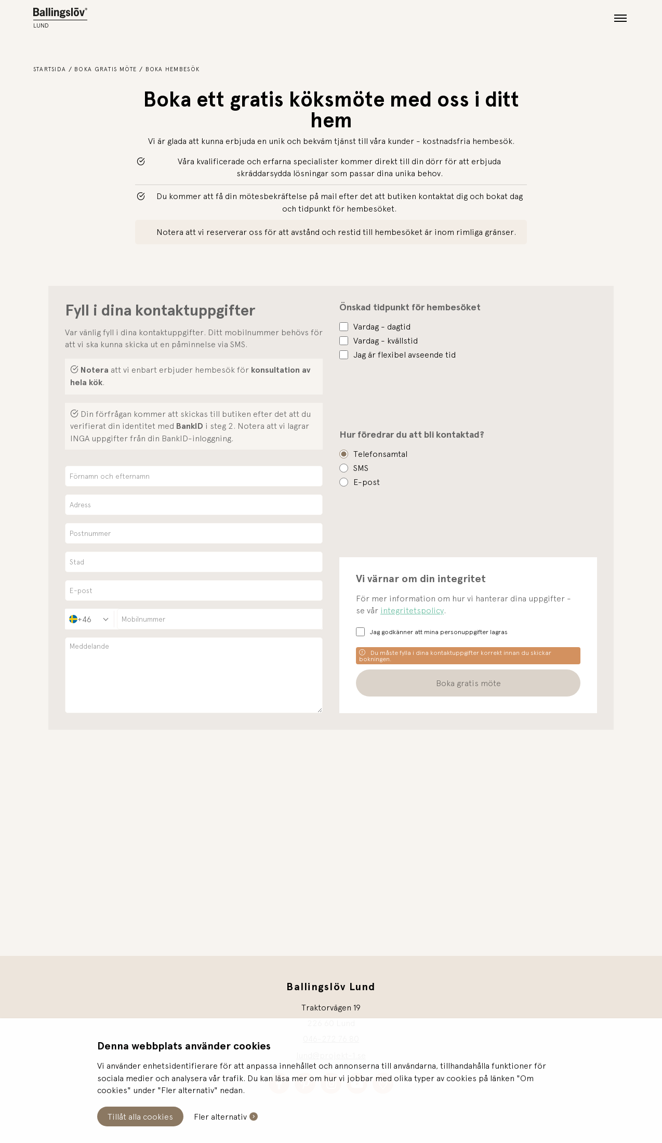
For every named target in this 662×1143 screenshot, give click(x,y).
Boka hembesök (172, 68)
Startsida (50, 68)
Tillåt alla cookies (140, 1116)
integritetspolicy (412, 610)
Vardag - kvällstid (385, 340)
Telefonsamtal (380, 453)
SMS (360, 467)
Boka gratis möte (105, 68)
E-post (366, 482)
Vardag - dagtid (382, 326)
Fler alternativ (220, 1116)
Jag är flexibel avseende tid (404, 354)
